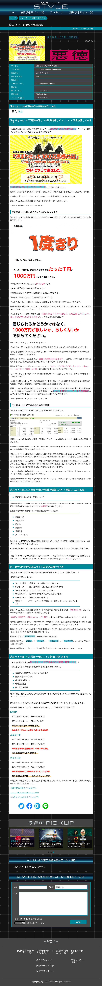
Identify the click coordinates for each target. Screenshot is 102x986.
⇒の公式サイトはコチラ (24, 793)
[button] (48, 852)
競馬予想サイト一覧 (81, 12)
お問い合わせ (77, 952)
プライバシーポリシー (77, 961)
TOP (12, 12)
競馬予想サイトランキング (45, 952)
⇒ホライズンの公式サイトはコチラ (24, 797)
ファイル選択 (20, 923)
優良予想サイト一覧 (32, 12)
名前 (15, 887)
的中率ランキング (45, 966)
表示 (20, 111)
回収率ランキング (45, 971)
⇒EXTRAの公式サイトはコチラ (23, 788)
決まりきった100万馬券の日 (63, 37)
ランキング (56, 12)
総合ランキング (44, 960)
